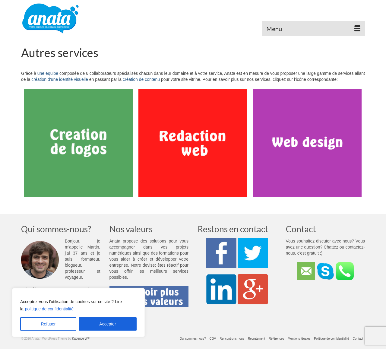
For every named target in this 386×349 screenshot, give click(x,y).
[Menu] (313, 28)
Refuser (48, 324)
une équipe (47, 73)
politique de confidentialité (49, 308)
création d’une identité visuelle (59, 79)
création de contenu (141, 79)
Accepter (107, 324)
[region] (78, 312)
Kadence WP (81, 338)
